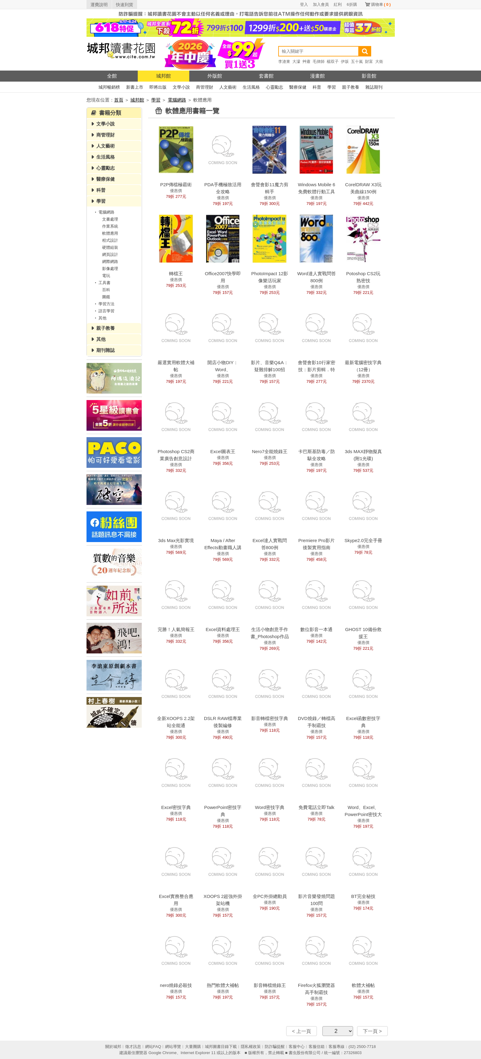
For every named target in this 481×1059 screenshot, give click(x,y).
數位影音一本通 (316, 629)
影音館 (369, 76)
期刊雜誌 (105, 350)
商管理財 (204, 87)
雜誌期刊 (374, 87)
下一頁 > (372, 1031)
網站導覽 (173, 1046)
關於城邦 (113, 1046)
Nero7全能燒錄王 (269, 451)
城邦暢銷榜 (109, 87)
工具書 (101, 282)
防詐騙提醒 (275, 1046)
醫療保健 (297, 87)
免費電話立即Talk (316, 807)
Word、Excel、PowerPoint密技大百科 (363, 814)
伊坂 (345, 62)
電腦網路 (177, 99)
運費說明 (99, 4)
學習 (331, 87)
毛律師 (319, 62)
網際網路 (110, 261)
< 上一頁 (301, 1031)
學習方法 (103, 304)
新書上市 (134, 87)
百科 (106, 289)
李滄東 (284, 62)
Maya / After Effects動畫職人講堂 (222, 547)
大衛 (379, 62)
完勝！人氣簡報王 (176, 629)
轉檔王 (176, 273)
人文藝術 (228, 87)
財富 (369, 62)
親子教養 (350, 87)
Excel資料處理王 (223, 629)
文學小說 (181, 87)
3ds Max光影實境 (176, 540)
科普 (317, 87)
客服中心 (297, 1046)
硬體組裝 (110, 247)
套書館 (266, 76)
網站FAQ (153, 1046)
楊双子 (333, 62)
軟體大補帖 (363, 985)
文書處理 (110, 219)
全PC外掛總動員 (270, 896)
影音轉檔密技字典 (269, 718)
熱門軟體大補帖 (223, 985)
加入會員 (321, 4)
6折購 (352, 4)
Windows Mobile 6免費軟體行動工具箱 (316, 191)
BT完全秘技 (363, 896)
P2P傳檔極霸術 (176, 184)
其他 (99, 318)
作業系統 (110, 226)
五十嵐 (357, 62)
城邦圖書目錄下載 (221, 1046)
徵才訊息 (133, 1046)
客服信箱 (317, 1046)
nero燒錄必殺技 (176, 985)
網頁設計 (110, 254)
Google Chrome (162, 1052)
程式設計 (110, 240)
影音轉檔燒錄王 (270, 985)
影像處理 (110, 268)
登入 (304, 4)
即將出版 (158, 87)
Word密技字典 (269, 807)
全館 (112, 76)
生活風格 (251, 87)
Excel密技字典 (176, 807)
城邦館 (163, 76)
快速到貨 (124, 4)
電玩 (106, 275)
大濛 (296, 62)
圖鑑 (106, 297)
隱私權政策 (251, 1046)
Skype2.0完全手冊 (363, 540)
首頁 (118, 99)
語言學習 (103, 311)
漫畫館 (317, 76)
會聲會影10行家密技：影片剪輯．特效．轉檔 (316, 369)
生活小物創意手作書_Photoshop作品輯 (270, 636)
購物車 (381, 4)
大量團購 (193, 1046)
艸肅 (306, 62)
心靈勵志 (274, 87)
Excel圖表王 (223, 451)
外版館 (214, 76)
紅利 (338, 4)
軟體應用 (110, 233)
